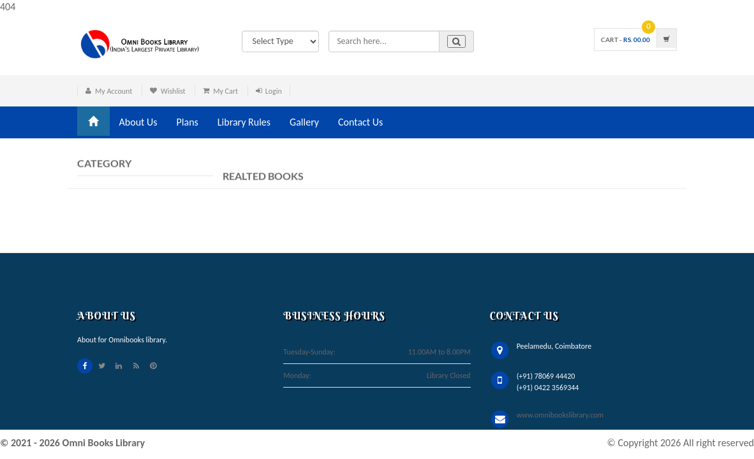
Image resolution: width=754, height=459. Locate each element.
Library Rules (244, 122)
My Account (113, 91)
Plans (187, 122)
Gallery (304, 122)
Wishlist (173, 91)
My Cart (225, 91)
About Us (138, 122)
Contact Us (360, 122)
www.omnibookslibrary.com (560, 415)
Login (273, 91)
